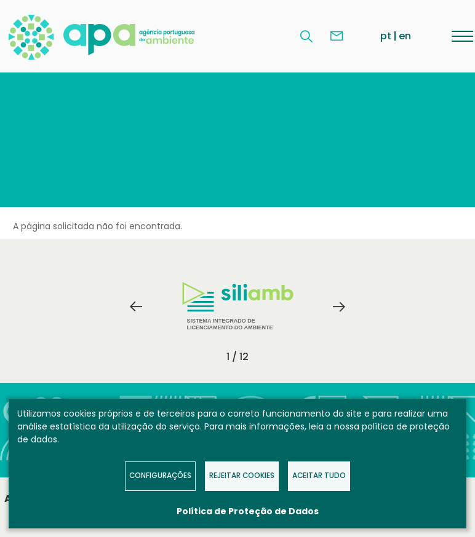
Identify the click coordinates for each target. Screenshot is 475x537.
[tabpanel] (237, 306)
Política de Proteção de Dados (248, 511)
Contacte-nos (336, 36)
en (405, 36)
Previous (136, 306)
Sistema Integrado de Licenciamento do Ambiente (237, 306)
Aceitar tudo (319, 475)
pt (385, 36)
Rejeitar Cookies (241, 475)
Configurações (160, 475)
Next (339, 306)
